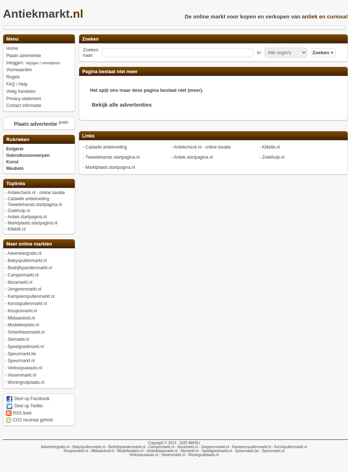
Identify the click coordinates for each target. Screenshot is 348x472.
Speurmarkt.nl (21, 360)
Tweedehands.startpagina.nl (35, 204)
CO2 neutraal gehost (29, 419)
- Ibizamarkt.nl (186, 447)
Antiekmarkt (45, 13)
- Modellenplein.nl (128, 451)
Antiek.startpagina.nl (27, 216)
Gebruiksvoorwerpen (28, 155)
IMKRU (194, 443)
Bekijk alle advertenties (122, 105)
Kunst (12, 161)
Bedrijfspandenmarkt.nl (30, 267)
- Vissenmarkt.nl (171, 455)
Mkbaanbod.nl (21, 318)
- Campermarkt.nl (159, 447)
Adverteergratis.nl (25, 253)
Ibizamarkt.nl (20, 282)
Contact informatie (23, 105)
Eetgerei (14, 148)
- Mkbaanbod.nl (101, 451)
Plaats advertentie (23, 55)
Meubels (14, 168)
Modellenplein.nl (23, 324)
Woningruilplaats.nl (26, 382)
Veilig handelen (20, 91)
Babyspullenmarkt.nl (27, 260)
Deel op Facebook (28, 398)
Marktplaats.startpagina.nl (32, 223)
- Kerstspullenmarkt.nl (289, 447)
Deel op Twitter (24, 405)
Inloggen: (33, 62)
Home (12, 48)
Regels (13, 77)
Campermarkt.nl (23, 275)
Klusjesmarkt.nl (22, 310)
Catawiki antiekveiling (28, 198)
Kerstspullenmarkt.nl (27, 303)
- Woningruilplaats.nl (202, 455)
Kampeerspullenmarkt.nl (31, 296)
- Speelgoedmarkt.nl (215, 451)
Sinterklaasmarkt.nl (26, 332)
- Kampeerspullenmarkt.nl (250, 447)
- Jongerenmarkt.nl (213, 447)
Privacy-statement (23, 98)
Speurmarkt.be (22, 353)
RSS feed (18, 413)
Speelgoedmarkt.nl (26, 346)
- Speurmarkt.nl (271, 451)
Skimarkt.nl (18, 339)
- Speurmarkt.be (245, 451)
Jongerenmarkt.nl (24, 289)
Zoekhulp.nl (19, 210)
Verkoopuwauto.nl (25, 367)
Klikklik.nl (16, 229)
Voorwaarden (19, 69)
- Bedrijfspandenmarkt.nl (125, 447)
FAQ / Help (16, 84)
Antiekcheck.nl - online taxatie (36, 192)
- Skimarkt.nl (187, 451)
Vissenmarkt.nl (22, 375)
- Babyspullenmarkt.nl (87, 447)
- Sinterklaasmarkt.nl (160, 451)
